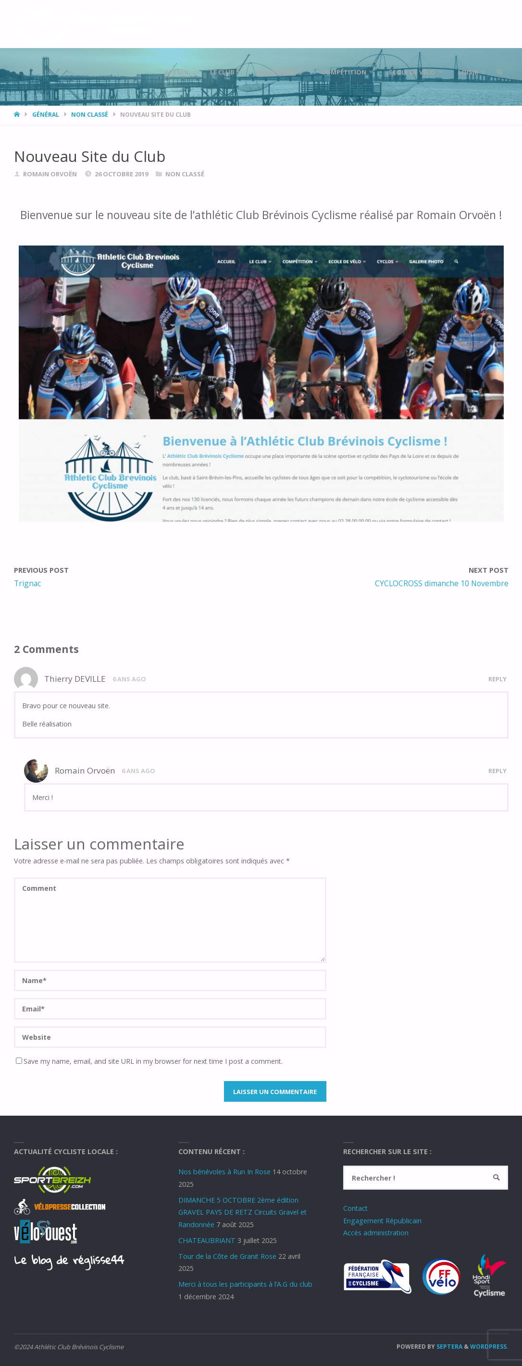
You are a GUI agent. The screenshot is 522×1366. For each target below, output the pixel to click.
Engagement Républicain (382, 1220)
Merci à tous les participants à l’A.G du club (245, 1284)
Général (45, 115)
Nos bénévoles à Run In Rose (224, 1171)
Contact (355, 1208)
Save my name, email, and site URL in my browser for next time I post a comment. (149, 1061)
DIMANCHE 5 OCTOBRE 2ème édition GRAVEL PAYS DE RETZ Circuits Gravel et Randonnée (242, 1212)
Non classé (89, 115)
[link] (499, 72)
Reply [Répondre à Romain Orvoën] (497, 770)
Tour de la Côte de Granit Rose (227, 1256)
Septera (448, 1346)
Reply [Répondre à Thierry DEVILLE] (497, 679)
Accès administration (376, 1232)
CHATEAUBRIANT (207, 1240)
